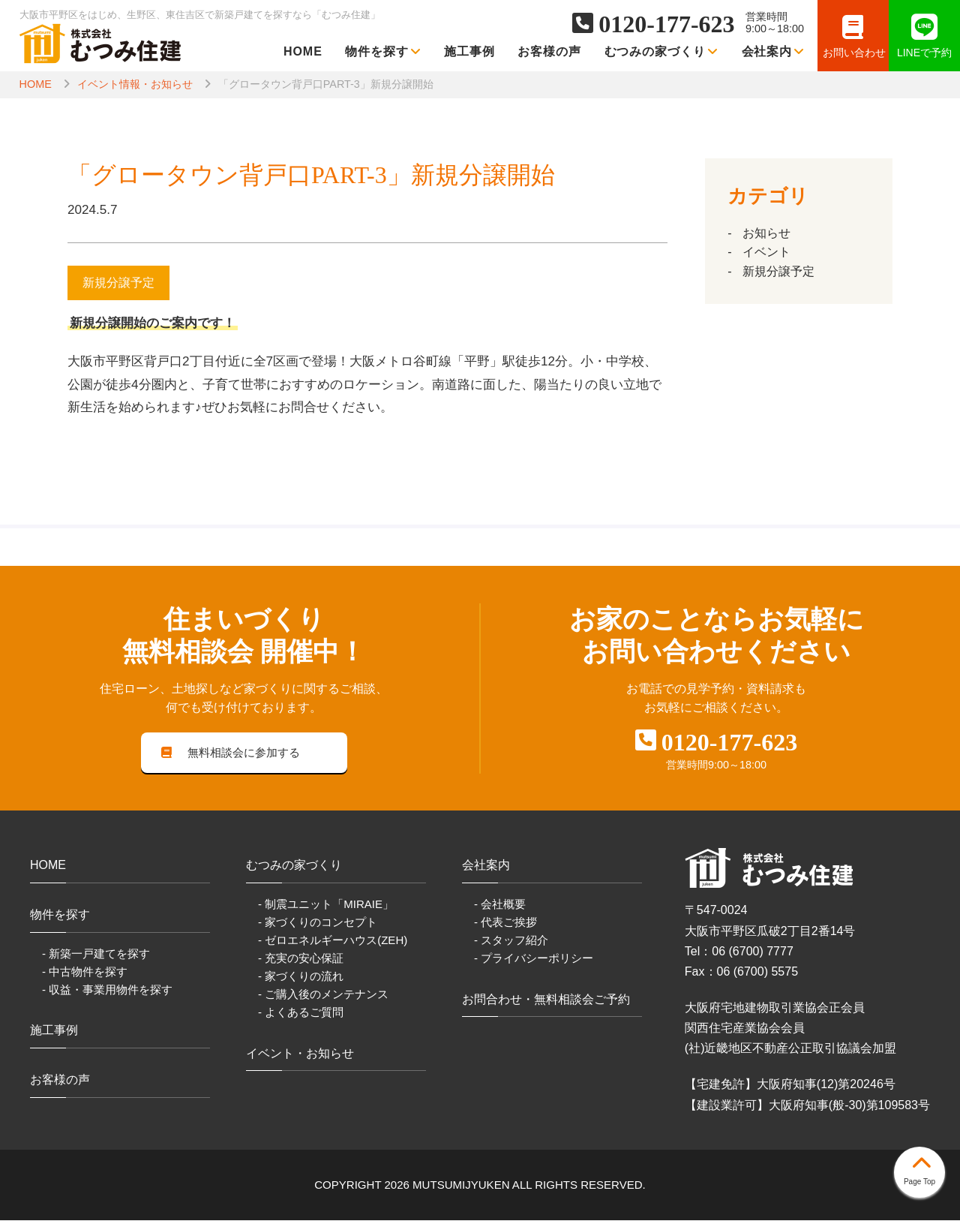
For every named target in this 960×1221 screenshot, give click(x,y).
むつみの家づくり (661, 51)
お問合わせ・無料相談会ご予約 (546, 1000)
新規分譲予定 (778, 271)
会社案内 (774, 51)
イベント (766, 251)
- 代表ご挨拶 (505, 922)
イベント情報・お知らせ (135, 84)
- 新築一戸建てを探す (96, 954)
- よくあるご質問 (301, 1012)
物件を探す (383, 51)
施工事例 (469, 51)
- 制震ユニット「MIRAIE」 (326, 904)
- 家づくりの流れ (301, 976)
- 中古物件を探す (85, 972)
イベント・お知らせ (300, 1054)
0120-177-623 (666, 24)
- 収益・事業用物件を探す (107, 990)
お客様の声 (549, 51)
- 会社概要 (500, 904)
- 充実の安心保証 (301, 958)
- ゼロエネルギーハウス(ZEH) (332, 940)
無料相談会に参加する (231, 753)
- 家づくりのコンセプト (317, 922)
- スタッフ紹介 (511, 940)
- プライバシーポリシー (533, 958)
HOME (303, 51)
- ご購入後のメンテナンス (323, 994)
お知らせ (766, 233)
